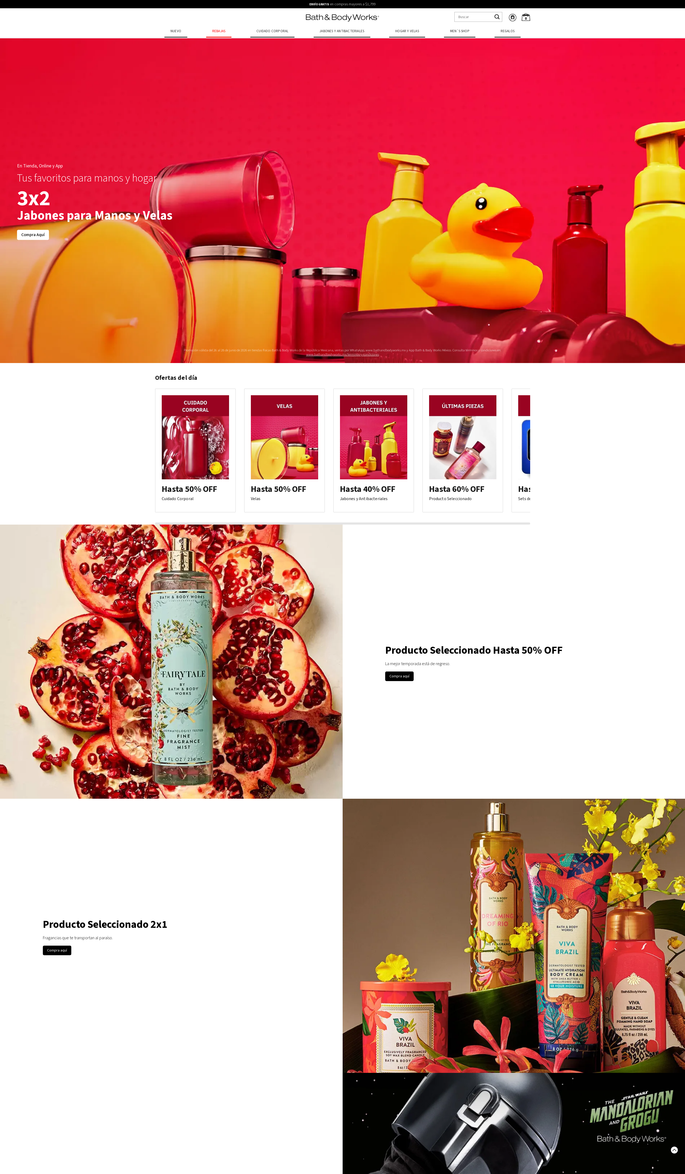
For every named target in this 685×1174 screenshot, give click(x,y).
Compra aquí (399, 676)
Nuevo (176, 31)
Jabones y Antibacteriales (341, 31)
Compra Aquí (33, 235)
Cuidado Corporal (272, 31)
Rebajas (218, 31)
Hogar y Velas (407, 31)
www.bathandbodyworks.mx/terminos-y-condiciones (342, 354)
